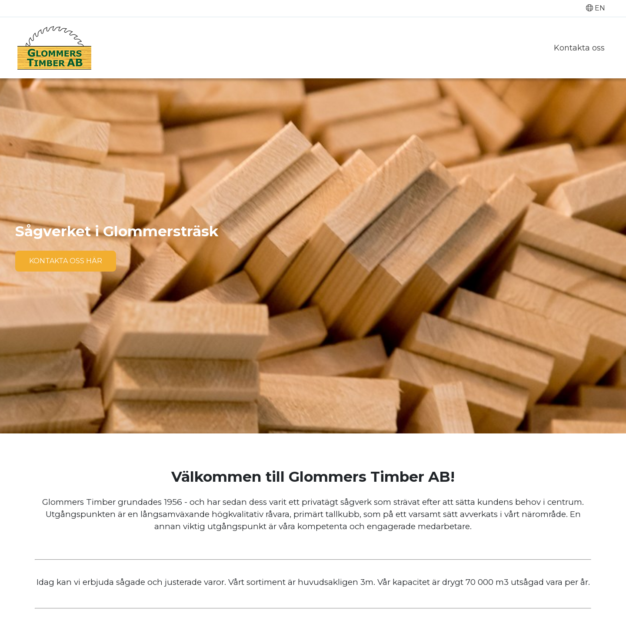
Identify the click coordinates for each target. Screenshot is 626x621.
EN (595, 8)
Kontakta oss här (65, 261)
